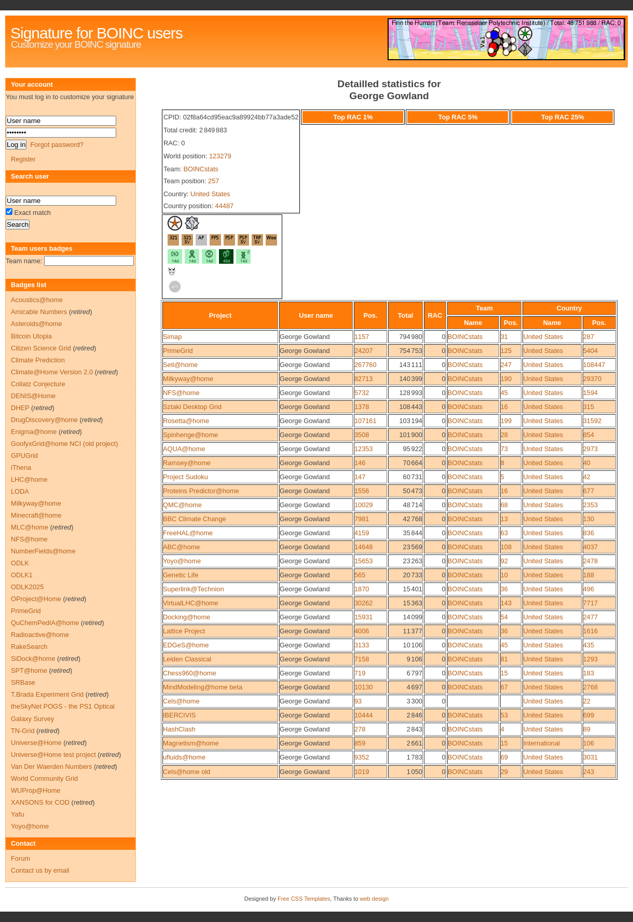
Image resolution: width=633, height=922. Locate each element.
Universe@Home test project (53, 754)
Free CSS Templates (304, 899)
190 (506, 379)
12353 (363, 449)
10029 (363, 505)
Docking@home (186, 617)
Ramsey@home (187, 463)
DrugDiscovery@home (44, 420)
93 (358, 701)
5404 (590, 351)
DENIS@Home (33, 396)
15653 (363, 561)
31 (504, 337)
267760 (365, 365)
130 (588, 519)
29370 (592, 379)
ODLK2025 (27, 587)
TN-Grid (23, 731)
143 (506, 603)
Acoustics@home (37, 300)
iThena (21, 467)
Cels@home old (186, 772)
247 (506, 365)
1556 (361, 491)
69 (504, 757)
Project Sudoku (185, 477)
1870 (361, 589)
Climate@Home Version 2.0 (52, 372)
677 (588, 491)
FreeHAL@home (188, 533)
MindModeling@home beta (202, 687)
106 (588, 743)
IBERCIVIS (179, 715)
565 (359, 575)
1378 (361, 407)
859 (359, 743)
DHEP (20, 408)
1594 (590, 393)
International (541, 743)
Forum (20, 858)
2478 (590, 561)
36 (504, 589)
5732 (361, 393)
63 (504, 533)
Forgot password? (56, 144)
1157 (361, 337)
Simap (172, 337)
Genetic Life (180, 575)
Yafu (17, 814)
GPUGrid (24, 455)
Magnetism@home (191, 743)
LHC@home (29, 479)
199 (506, 421)
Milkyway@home (188, 379)
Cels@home (181, 701)
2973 (590, 449)
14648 (363, 547)
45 (504, 393)
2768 (590, 687)
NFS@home (181, 393)
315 (588, 407)
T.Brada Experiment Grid (47, 694)
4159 (361, 533)
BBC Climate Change (194, 519)
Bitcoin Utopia (31, 336)
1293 (590, 659)
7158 (361, 659)
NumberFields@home (43, 551)
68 (504, 505)
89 (586, 729)
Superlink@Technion (193, 589)
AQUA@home (184, 449)
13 (504, 519)
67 (504, 687)
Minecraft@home (36, 515)
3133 (361, 645)
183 (588, 673)
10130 (363, 687)
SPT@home (29, 670)
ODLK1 (22, 575)
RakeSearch (29, 646)
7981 (361, 519)
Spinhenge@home (190, 435)
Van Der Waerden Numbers (51, 766)
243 (588, 772)
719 (359, 673)
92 (504, 561)
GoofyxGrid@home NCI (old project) (64, 444)
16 (504, 407)
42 (586, 477)
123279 (220, 156)
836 (588, 533)
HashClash (179, 729)
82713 (363, 379)
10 (504, 575)
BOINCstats (200, 169)
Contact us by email (40, 870)
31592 (592, 421)
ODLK (20, 563)
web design (374, 899)
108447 (594, 365)
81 (504, 659)
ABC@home (181, 547)
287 (588, 337)
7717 (590, 603)
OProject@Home (36, 599)
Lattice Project (184, 631)
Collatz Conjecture (38, 384)
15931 (363, 617)
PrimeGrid (178, 351)
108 (506, 547)
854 (588, 435)
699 (588, 715)
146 (359, 463)
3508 (361, 435)
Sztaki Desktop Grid (192, 407)
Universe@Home (36, 743)
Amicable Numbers (39, 312)
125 (506, 351)
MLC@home (29, 527)
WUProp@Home (35, 790)
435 (588, 645)
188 (588, 575)
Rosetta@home (186, 421)
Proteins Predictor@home (201, 491)
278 (359, 729)
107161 (365, 421)
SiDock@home (33, 658)
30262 (363, 603)
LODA (20, 491)
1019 (361, 772)
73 (504, 449)
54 (504, 617)
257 (213, 181)
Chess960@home (189, 673)
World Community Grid (44, 778)
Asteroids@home (36, 324)
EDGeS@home (186, 645)
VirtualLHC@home (190, 603)
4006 (361, 631)
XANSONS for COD (40, 802)
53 (504, 715)
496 (588, 589)
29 (504, 772)
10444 (363, 715)
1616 (590, 631)
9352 (361, 757)
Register (23, 159)
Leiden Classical (187, 659)
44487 (224, 206)
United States (210, 194)
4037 (590, 547)
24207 (363, 351)
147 (359, 477)
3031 (590, 757)
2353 (590, 505)
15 (504, 673)
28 (504, 435)
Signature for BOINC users (96, 33)
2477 (590, 617)
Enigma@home (34, 432)
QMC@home (182, 505)
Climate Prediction (38, 360)
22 (586, 701)
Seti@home (180, 365)
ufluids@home (184, 757)
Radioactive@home (40, 635)
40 (586, 463)
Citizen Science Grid (41, 348)
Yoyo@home (182, 561)
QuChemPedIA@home (45, 623)
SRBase (23, 682)
